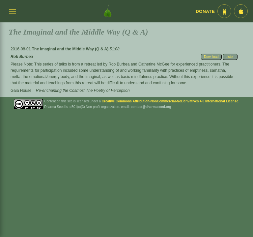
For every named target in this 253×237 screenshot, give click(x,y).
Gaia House (21, 90)
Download (211, 57)
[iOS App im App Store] (241, 11)
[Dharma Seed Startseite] (108, 11)
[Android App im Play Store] (224, 11)
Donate (205, 11)
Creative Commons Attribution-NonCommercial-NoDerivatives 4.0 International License (170, 101)
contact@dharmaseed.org (151, 107)
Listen (230, 57)
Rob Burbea (22, 56)
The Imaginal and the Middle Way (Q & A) (71, 49)
